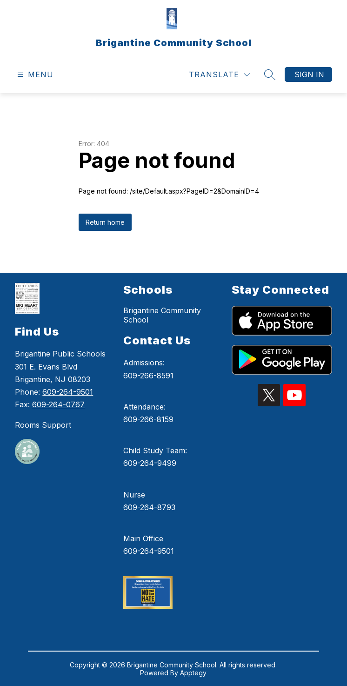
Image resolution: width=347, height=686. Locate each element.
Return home (105, 222)
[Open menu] (34, 75)
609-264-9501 (67, 392)
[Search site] (269, 74)
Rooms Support (43, 425)
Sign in (309, 74)
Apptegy (193, 673)
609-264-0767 (58, 404)
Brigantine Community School (162, 315)
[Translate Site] (219, 75)
